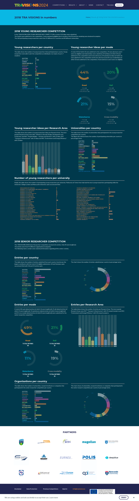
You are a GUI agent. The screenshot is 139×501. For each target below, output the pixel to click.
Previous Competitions (50, 489)
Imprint (64, 489)
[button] (123, 497)
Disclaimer (17, 489)
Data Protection (32, 489)
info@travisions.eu (79, 489)
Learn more (53, 497)
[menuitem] (59, 5)
